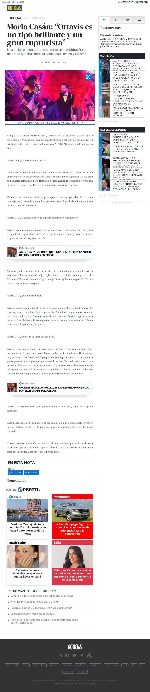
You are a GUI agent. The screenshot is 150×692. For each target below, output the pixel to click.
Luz (134, 665)
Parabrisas (95, 665)
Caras (26, 665)
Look (125, 665)
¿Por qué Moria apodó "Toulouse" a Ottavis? (35, 601)
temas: (11, 468)
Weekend (80, 665)
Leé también (28, 248)
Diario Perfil (12, 665)
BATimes (82, 671)
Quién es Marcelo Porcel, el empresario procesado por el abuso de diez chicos (54, 389)
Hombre (67, 665)
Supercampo (111, 665)
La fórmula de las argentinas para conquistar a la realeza (42, 595)
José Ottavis (15, 472)
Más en (23, 489)
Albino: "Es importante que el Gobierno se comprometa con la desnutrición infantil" (44, 621)
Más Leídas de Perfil (113, 129)
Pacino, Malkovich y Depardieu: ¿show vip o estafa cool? (41, 607)
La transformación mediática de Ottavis (32, 613)
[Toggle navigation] (4, 8)
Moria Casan (31, 472)
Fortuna (54, 665)
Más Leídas (107, 56)
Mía (142, 665)
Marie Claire (39, 665)
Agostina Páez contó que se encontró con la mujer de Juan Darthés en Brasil (55, 253)
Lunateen (68, 671)
